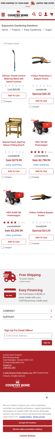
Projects (16, 29)
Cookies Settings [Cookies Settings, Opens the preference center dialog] (27, 435)
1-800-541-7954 (9, 368)
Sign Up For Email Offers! (18, 330)
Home (5, 29)
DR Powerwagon (41, 143)
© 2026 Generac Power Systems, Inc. (17, 373)
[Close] (47, 397)
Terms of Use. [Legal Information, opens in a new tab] (39, 417)
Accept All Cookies (27, 423)
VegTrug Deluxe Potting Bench (14, 143)
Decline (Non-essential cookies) (27, 429)
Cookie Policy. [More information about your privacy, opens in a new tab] (25, 417)
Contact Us (7, 365)
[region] (27, 415)
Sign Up (47, 343)
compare (8, 101)
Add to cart (14, 95)
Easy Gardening (32, 29)
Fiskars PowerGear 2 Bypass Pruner (41, 77)
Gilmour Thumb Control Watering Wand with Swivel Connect (13, 79)
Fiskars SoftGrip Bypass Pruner (41, 214)
